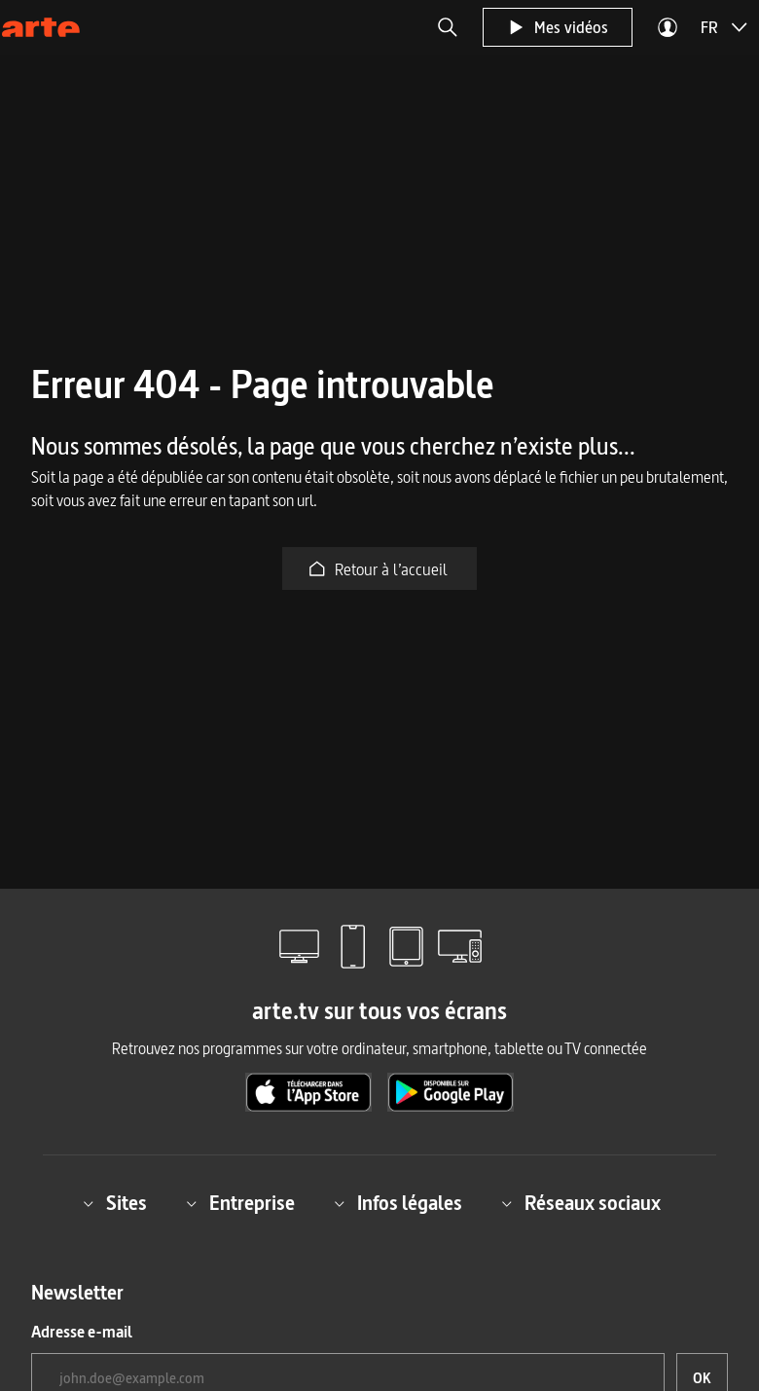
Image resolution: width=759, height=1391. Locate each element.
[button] (447, 27)
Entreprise (240, 1203)
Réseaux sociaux (581, 1203)
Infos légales (398, 1203)
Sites (115, 1203)
